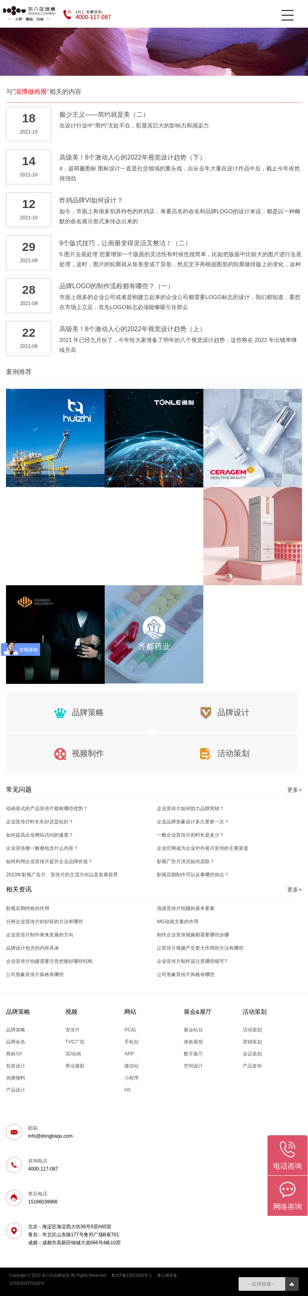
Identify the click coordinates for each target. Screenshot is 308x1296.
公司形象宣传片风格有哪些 (35, 974)
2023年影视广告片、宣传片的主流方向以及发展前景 (62, 874)
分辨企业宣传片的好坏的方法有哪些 (44, 921)
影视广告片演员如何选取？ (186, 861)
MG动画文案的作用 (177, 921)
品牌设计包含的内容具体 (32, 948)
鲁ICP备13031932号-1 (131, 1275)
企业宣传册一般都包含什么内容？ (42, 848)
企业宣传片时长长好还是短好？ (39, 822)
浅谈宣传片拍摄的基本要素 (186, 908)
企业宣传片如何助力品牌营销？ (190, 808)
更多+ (294, 789)
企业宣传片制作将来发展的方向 (39, 935)
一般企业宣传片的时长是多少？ (190, 835)
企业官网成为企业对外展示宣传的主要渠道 (202, 848)
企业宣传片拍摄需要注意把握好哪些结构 (49, 961)
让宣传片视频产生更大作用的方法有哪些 (200, 948)
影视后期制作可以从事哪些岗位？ (193, 874)
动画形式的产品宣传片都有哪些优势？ (47, 808)
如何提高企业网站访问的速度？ (39, 835)
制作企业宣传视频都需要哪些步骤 (193, 935)
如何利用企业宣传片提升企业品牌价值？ (49, 861)
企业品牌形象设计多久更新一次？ (193, 822)
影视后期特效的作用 (27, 908)
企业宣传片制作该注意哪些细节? (192, 961)
